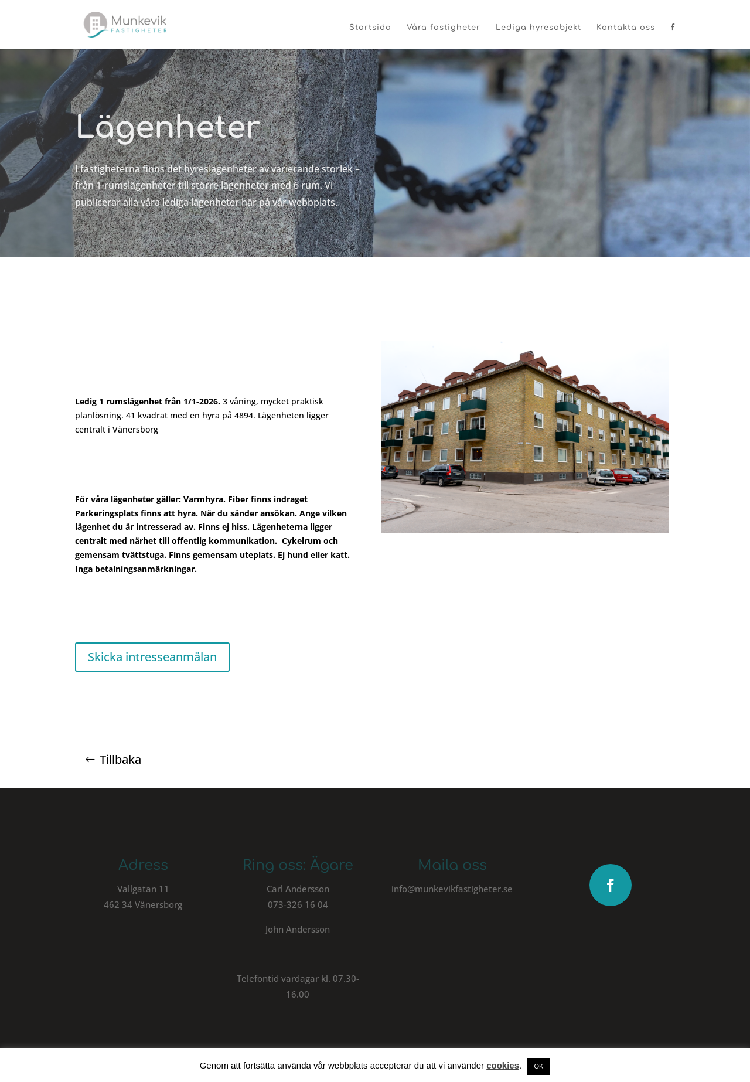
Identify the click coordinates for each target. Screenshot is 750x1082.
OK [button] (538, 1066)
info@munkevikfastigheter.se (452, 888)
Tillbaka (120, 759)
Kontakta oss (625, 27)
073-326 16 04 (298, 904)
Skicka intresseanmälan (152, 657)
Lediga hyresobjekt (538, 27)
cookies (502, 1065)
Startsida (370, 27)
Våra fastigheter (443, 27)
